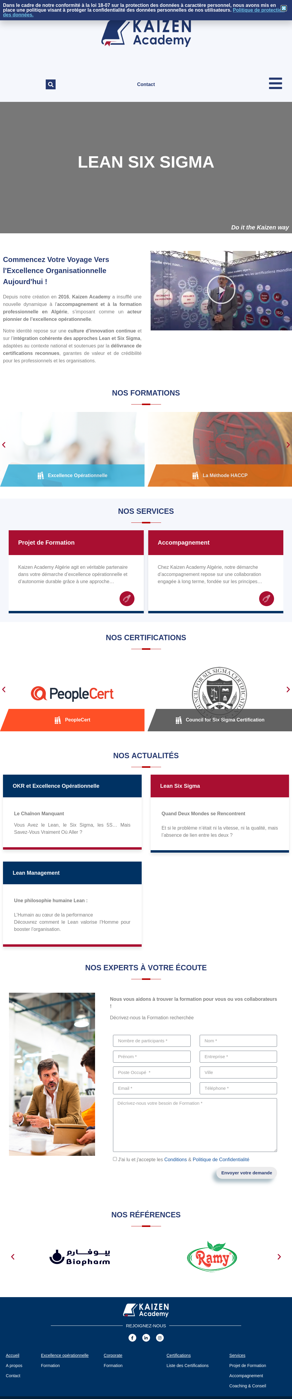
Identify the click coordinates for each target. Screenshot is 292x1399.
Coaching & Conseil (247, 1385)
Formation (50, 1365)
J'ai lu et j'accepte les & (183, 1159)
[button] (51, 84)
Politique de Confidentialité (221, 1159)
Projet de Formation (46, 542)
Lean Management (36, 873)
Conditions (175, 1159)
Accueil (12, 1355)
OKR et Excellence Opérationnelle (56, 786)
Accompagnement (184, 542)
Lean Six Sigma (180, 786)
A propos (14, 1365)
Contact (146, 84)
